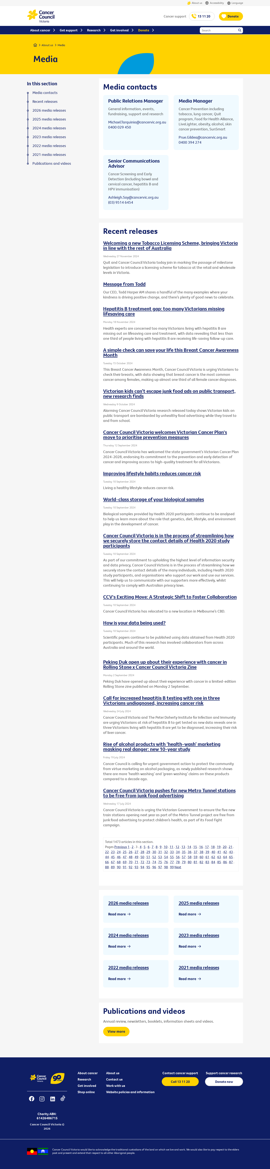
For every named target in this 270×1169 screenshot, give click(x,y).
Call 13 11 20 (180, 1081)
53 (160, 857)
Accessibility (214, 3)
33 (172, 852)
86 (225, 862)
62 (213, 857)
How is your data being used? (134, 622)
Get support (69, 30)
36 (190, 852)
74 (154, 862)
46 (119, 857)
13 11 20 (204, 16)
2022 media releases (128, 967)
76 (166, 862)
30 (154, 852)
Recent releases (45, 101)
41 (219, 852)
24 (119, 852)
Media (61, 45)
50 (142, 857)
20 (225, 847)
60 (201, 857)
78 (178, 862)
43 (231, 852)
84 (213, 862)
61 (207, 857)
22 (107, 852)
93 (136, 867)
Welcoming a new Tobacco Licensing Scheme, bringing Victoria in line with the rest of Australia (170, 245)
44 (107, 857)
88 (107, 867)
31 (160, 852)
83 (207, 862)
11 (171, 847)
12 (177, 847)
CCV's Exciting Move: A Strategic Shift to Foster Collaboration (170, 597)
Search (240, 30)
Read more (117, 914)
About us (194, 3)
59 (195, 857)
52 (154, 857)
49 (136, 857)
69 (125, 862)
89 (113, 867)
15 (195, 847)
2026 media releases (128, 903)
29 (148, 852)
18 (213, 847)
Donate (233, 16)
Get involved (87, 1085)
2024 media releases (128, 935)
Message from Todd (124, 284)
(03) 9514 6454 (120, 202)
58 (190, 857)
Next (177, 867)
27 (136, 852)
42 (225, 852)
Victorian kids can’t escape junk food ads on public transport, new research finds (169, 393)
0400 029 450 (119, 127)
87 (231, 862)
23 (113, 852)
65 (231, 857)
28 (142, 852)
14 (189, 847)
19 (219, 847)
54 (166, 857)
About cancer (88, 1073)
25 (125, 852)
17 (207, 847)
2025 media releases (199, 903)
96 (154, 867)
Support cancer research (224, 1073)
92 (130, 867)
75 (160, 862)
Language (235, 3)
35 (184, 852)
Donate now (224, 1081)
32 (166, 852)
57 (184, 857)
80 (190, 862)
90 (119, 867)
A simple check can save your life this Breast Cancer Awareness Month (171, 352)
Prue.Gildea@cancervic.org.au (203, 137)
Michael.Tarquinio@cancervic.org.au (137, 122)
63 (219, 857)
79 (184, 862)
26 (130, 852)
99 (172, 867)
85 (219, 862)
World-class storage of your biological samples (153, 499)
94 (142, 867)
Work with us (115, 1085)
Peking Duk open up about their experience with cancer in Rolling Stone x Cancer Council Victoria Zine (165, 664)
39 (207, 852)
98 (166, 867)
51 (148, 857)
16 (201, 847)
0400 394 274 (190, 142)
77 (172, 862)
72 (142, 862)
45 (113, 857)
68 (119, 862)
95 (148, 867)
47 (125, 857)
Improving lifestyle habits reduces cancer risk (152, 473)
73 (148, 862)
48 (130, 857)
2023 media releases (199, 935)
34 (178, 852)
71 (136, 862)
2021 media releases (199, 967)
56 (178, 857)
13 (183, 847)
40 (213, 852)
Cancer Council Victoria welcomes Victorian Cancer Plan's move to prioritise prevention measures (165, 434)
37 (195, 852)
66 (107, 862)
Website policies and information (130, 1092)
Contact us (114, 1079)
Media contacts (45, 92)
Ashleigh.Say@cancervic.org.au (133, 197)
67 (113, 862)
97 (160, 867)
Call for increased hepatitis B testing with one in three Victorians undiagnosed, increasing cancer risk (161, 700)
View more (116, 1031)
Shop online (86, 1092)
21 (230, 847)
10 (165, 847)
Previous (120, 847)
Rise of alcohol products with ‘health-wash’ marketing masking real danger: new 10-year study (161, 746)
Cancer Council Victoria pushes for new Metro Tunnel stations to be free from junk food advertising (169, 793)
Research (84, 1079)
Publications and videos (51, 163)
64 (225, 857)
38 (201, 852)
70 (130, 862)
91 (125, 867)
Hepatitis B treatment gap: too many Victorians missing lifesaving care (163, 311)
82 (201, 862)
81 (195, 862)
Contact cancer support (180, 1073)
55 (172, 857)
